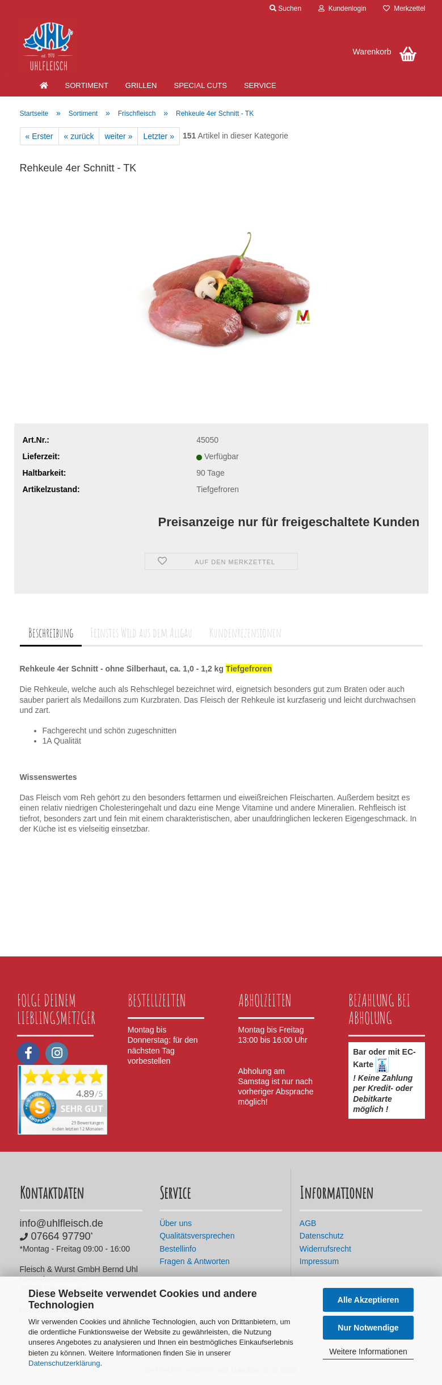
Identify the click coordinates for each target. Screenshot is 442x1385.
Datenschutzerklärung (64, 1363)
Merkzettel (404, 8)
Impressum (319, 1261)
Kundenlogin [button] (342, 8)
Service (260, 85)
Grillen (141, 85)
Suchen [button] (285, 8)
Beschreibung (50, 632)
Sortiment (86, 85)
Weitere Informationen (368, 1351)
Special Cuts (200, 85)
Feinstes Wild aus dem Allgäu (141, 632)
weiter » (118, 136)
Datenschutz (322, 1235)
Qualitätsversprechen (196, 1235)
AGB (308, 1223)
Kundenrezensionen (245, 632)
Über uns (175, 1223)
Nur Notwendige (368, 1327)
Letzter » (158, 136)
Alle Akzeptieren (368, 1299)
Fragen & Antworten (194, 1261)
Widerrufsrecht (325, 1248)
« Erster (39, 136)
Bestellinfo (177, 1248)
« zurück (79, 136)
